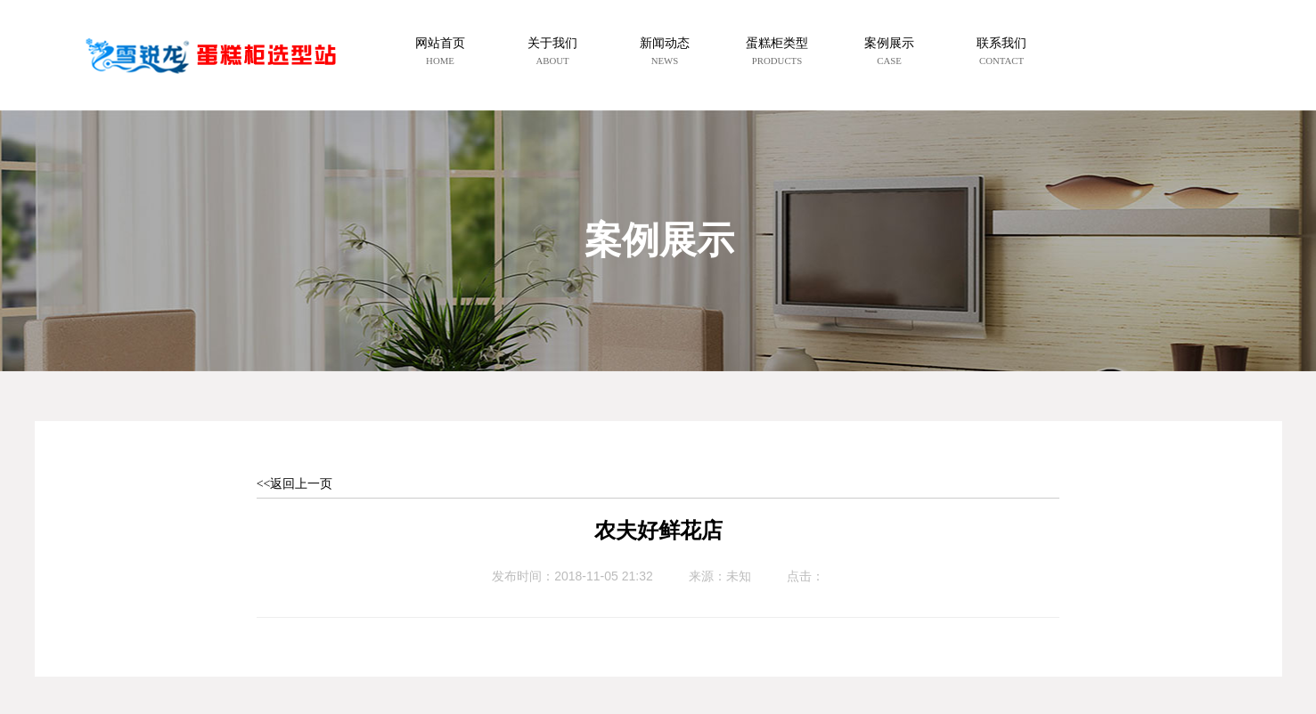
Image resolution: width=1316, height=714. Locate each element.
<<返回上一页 (295, 484)
